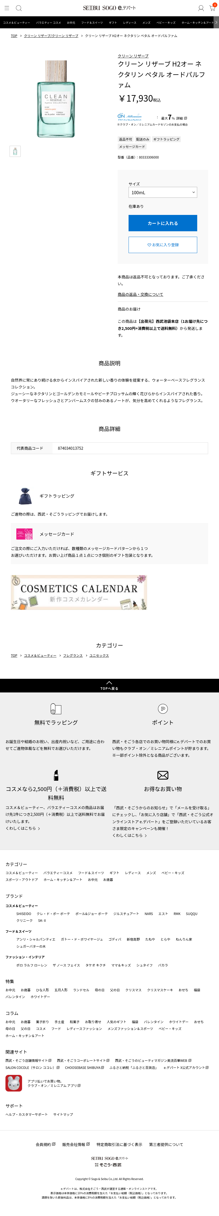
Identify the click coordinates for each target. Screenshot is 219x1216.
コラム (12, 1013)
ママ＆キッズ (121, 965)
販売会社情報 (73, 1144)
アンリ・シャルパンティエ (35, 939)
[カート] (212, 8)
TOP (14, 36)
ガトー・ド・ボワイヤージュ (82, 939)
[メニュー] (6, 8)
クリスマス (133, 989)
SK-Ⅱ (42, 920)
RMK (177, 913)
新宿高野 (133, 939)
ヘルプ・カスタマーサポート (26, 1114)
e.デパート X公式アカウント (184, 1067)
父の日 (115, 989)
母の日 (100, 989)
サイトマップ (63, 1114)
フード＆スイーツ (92, 22)
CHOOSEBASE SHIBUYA (83, 1067)
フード (56, 1028)
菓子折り (42, 1021)
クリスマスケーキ (160, 989)
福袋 (197, 989)
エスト (163, 913)
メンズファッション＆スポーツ (130, 1028)
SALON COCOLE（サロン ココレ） (30, 1067)
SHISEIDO (23, 913)
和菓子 (75, 1021)
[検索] (18, 8)
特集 (9, 981)
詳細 (179, 118)
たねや (150, 939)
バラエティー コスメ (48, 22)
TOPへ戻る (109, 688)
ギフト (113, 22)
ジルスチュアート (126, 913)
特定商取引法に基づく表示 (119, 1144)
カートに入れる (163, 223)
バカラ (163, 965)
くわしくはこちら (20, 828)
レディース (129, 22)
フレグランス (73, 655)
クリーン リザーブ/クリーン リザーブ (51, 36)
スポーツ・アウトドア (21, 879)
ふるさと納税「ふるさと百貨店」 (134, 1067)
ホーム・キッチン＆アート (197, 22)
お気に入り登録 (165, 244)
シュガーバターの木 (31, 946)
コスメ (41, 1028)
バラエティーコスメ (57, 872)
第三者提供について (166, 1144)
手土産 (59, 1021)
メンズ (146, 22)
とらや (165, 939)
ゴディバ (114, 939)
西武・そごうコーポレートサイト (81, 1060)
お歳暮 (108, 879)
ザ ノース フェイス (66, 965)
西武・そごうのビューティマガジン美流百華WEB (151, 1060)
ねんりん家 (184, 939)
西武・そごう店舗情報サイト (26, 1060)
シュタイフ (144, 965)
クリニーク (24, 920)
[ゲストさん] (201, 8)
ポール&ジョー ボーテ (91, 913)
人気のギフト (116, 1021)
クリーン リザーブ (133, 56)
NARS (149, 913)
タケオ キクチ (96, 965)
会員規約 (43, 1144)
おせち (183, 989)
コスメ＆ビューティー (16, 22)
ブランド (14, 896)
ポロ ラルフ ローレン (31, 965)
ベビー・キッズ (165, 22)
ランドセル (81, 989)
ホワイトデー (40, 996)
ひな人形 (42, 989)
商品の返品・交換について (140, 294)
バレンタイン (15, 996)
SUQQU (191, 913)
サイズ (134, 184)
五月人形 (61, 989)
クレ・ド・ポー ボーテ (53, 913)
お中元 (71, 22)
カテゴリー (16, 864)
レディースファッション (84, 1028)
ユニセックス (99, 655)
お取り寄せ (93, 1021)
